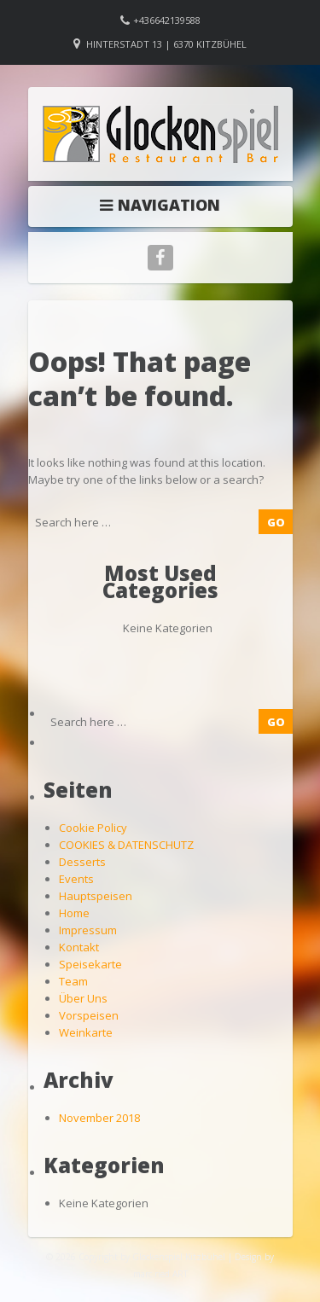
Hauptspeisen (95, 896)
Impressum (88, 930)
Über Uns (83, 998)
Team (73, 981)
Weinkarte (86, 1032)
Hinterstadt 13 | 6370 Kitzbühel (166, 44)
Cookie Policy (93, 827)
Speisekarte (90, 964)
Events (76, 878)
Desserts (82, 861)
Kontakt (79, 947)
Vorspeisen (89, 1015)
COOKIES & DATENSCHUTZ (126, 844)
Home (74, 913)
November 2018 (99, 1117)
